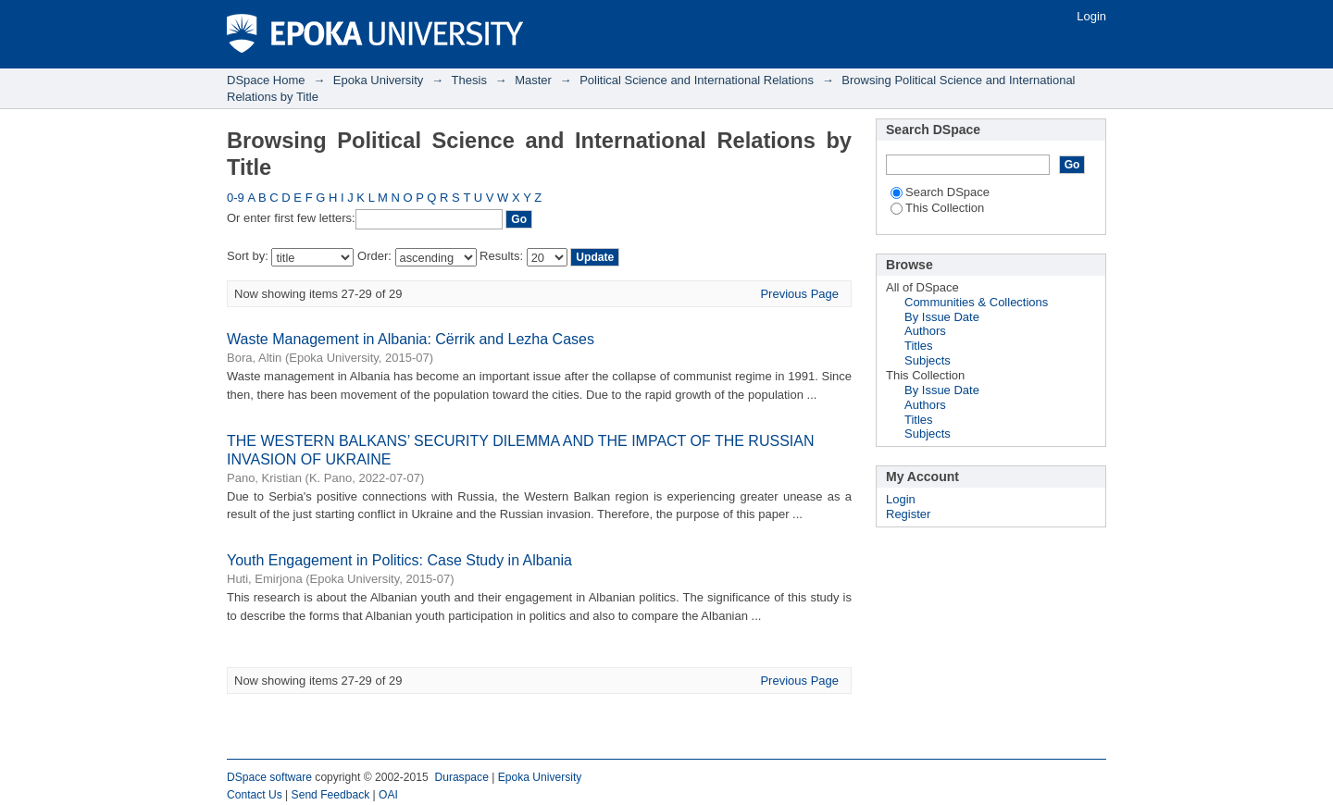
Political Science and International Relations (696, 80)
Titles (918, 346)
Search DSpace (940, 192)
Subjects (927, 360)
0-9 (235, 197)
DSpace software (269, 777)
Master (533, 80)
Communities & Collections (976, 302)
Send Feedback (331, 794)
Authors (925, 331)
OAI (388, 794)
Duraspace (461, 777)
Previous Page (799, 294)
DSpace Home (266, 80)
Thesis (469, 80)
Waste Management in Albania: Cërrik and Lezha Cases (410, 339)
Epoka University (378, 80)
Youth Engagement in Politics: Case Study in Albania (399, 560)
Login (1091, 16)
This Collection (937, 208)
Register (908, 514)
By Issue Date (941, 317)
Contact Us (254, 794)
